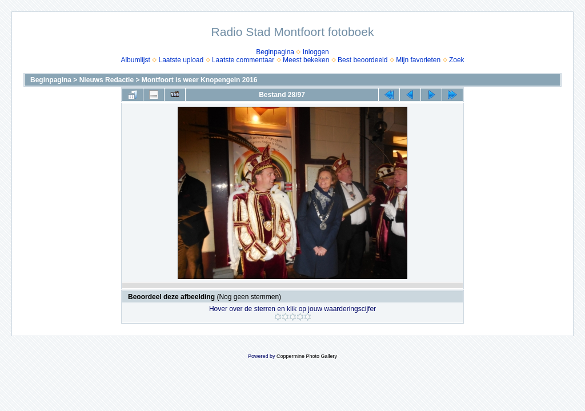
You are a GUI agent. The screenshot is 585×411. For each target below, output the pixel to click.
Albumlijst (135, 60)
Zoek (456, 60)
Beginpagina (275, 52)
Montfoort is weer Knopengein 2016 (200, 80)
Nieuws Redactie (106, 80)
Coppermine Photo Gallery (307, 356)
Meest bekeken (306, 60)
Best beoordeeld (362, 60)
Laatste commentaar (243, 60)
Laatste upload (180, 60)
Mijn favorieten (418, 60)
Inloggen (316, 52)
